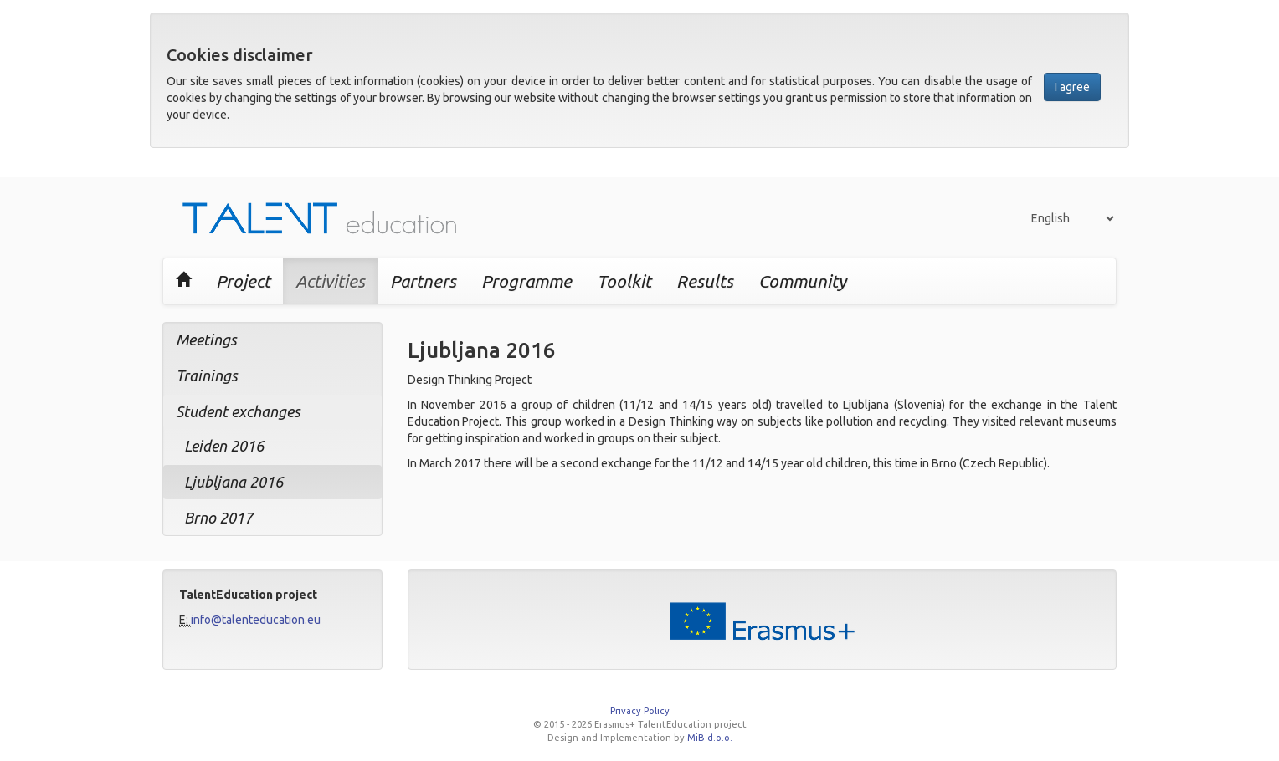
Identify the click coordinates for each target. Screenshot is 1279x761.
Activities (330, 281)
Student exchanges (238, 411)
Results (704, 281)
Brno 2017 (218, 517)
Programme (526, 281)
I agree (1072, 87)
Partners (423, 281)
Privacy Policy (640, 711)
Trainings (207, 375)
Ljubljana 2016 (233, 481)
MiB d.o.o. (709, 738)
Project (243, 281)
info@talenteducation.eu (256, 619)
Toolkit (624, 281)
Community (802, 281)
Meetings (206, 339)
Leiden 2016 (224, 445)
